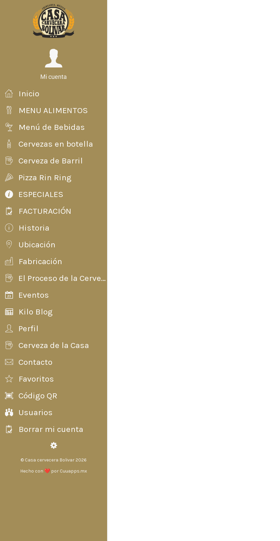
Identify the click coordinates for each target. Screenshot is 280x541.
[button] (53, 64)
